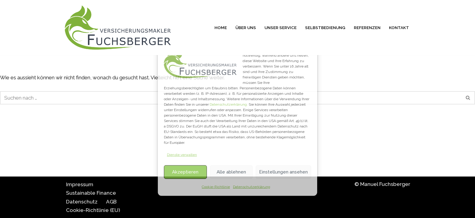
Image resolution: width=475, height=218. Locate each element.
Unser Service (280, 27)
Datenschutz (82, 202)
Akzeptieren (185, 172)
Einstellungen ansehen (283, 172)
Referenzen (367, 27)
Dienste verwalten (182, 155)
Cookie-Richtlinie (216, 186)
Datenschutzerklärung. (229, 104)
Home (220, 27)
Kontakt (399, 27)
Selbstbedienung (325, 27)
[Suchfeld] (468, 97)
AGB (111, 202)
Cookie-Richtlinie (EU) (93, 210)
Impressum (79, 184)
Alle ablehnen (231, 172)
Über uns (245, 27)
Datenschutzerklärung (251, 186)
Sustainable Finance (91, 193)
